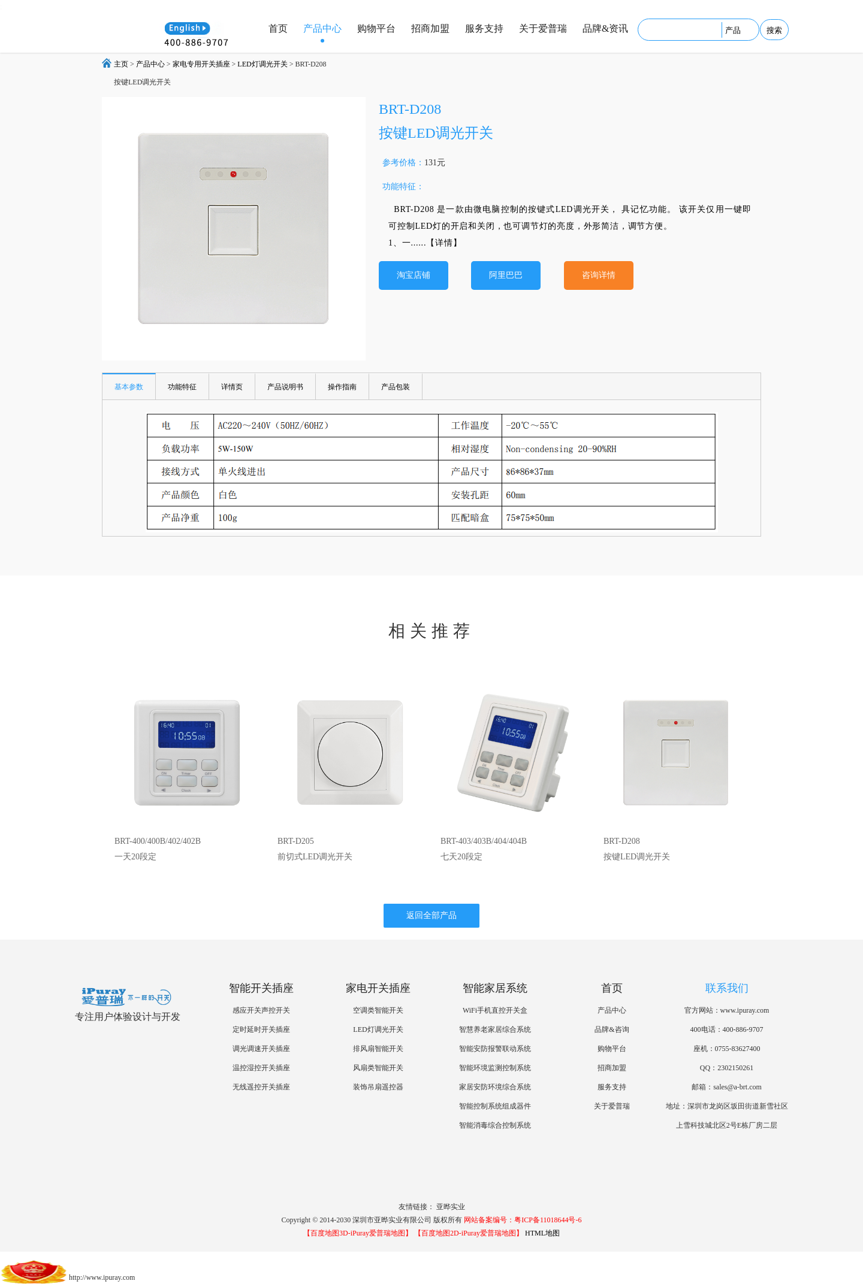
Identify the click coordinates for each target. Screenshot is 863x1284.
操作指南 (342, 387)
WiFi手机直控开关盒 (495, 1010)
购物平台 (376, 28)
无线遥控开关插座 (261, 1087)
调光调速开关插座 (261, 1048)
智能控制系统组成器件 (495, 1106)
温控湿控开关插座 (261, 1068)
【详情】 (443, 242)
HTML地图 (542, 1233)
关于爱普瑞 (543, 28)
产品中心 (322, 28)
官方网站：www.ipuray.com (727, 1010)
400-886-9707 (743, 1029)
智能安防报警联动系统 (495, 1048)
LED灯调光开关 (262, 64)
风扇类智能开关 (378, 1068)
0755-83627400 (738, 1048)
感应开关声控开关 (261, 1010)
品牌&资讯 (605, 28)
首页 (278, 28)
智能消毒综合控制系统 (495, 1125)
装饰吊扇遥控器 (378, 1087)
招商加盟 (430, 28)
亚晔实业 (450, 1207)
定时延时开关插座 (261, 1029)
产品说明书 (285, 387)
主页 (121, 64)
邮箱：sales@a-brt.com (727, 1087)
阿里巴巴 (506, 275)
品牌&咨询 (612, 1029)
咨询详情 (598, 275)
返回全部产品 (431, 915)
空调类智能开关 (378, 1010)
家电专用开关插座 (201, 64)
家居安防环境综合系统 (495, 1087)
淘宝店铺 (413, 275)
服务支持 (484, 28)
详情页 (232, 387)
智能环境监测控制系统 (495, 1068)
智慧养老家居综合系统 (495, 1029)
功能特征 (182, 387)
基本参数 (128, 387)
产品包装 (395, 387)
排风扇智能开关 (378, 1048)
